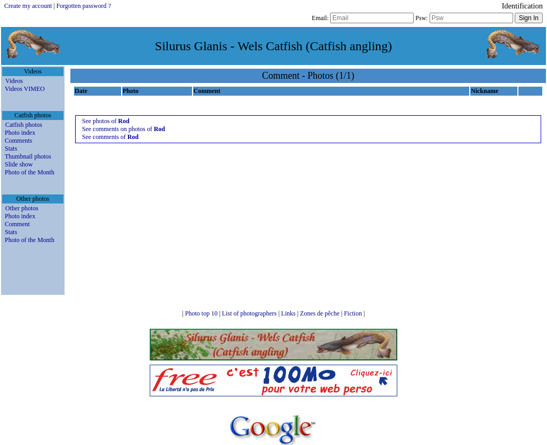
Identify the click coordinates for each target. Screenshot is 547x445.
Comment (17, 224)
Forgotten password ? (83, 6)
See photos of (106, 121)
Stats (11, 148)
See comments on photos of (123, 129)
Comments (18, 140)
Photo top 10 (202, 313)
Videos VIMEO (24, 88)
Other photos (21, 208)
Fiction (353, 313)
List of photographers (250, 313)
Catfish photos (23, 124)
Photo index (20, 132)
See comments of (110, 137)
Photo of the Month (29, 172)
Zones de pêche (320, 313)
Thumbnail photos (28, 156)
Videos (14, 81)
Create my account (28, 6)
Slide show (19, 164)
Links (289, 313)
